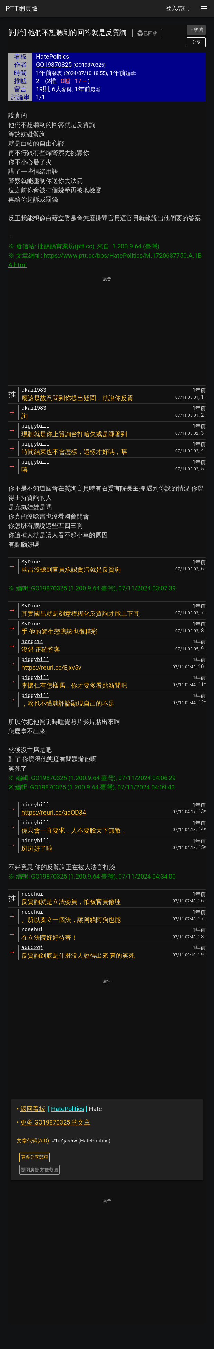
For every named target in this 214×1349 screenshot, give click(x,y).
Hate (59, 1108)
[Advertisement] (107, 331)
